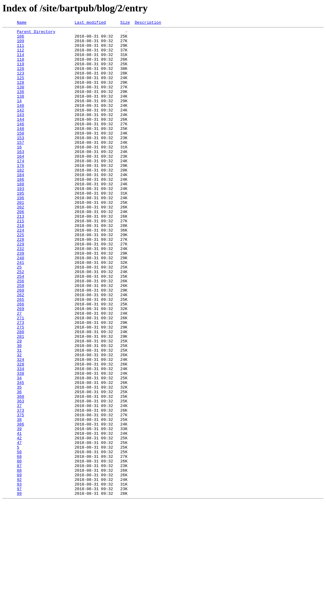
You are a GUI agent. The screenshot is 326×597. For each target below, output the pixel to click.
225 (20, 277)
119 (20, 72)
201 (20, 238)
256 (20, 332)
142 (20, 127)
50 (19, 537)
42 (19, 521)
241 (20, 310)
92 (19, 571)
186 (20, 210)
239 (20, 299)
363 (20, 476)
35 (19, 460)
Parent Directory (36, 33)
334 (20, 438)
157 (20, 166)
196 (20, 233)
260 (20, 343)
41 (19, 515)
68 (19, 543)
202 (20, 244)
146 (20, 144)
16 (19, 172)
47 (19, 526)
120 (20, 77)
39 (19, 510)
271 (20, 377)
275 (20, 388)
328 (20, 432)
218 (20, 266)
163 (20, 177)
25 (19, 316)
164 (20, 183)
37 (19, 482)
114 (20, 61)
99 (19, 587)
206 (20, 249)
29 (19, 404)
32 (19, 421)
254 (20, 327)
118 (20, 66)
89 (19, 565)
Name (21, 23)
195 (20, 227)
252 (20, 321)
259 (20, 338)
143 (20, 133)
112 (20, 55)
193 (20, 221)
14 (19, 116)
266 (20, 360)
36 (19, 465)
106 (20, 39)
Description (148, 23)
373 (20, 487)
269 (20, 366)
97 (19, 582)
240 (20, 305)
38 (19, 499)
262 (20, 349)
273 (20, 382)
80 (19, 548)
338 (20, 443)
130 (20, 100)
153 (20, 160)
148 (20, 149)
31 (19, 415)
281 (20, 399)
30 (19, 410)
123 (20, 83)
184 (20, 205)
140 (20, 122)
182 (20, 199)
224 (20, 271)
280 (20, 393)
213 (20, 255)
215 (20, 260)
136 (20, 105)
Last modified (90, 23)
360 (20, 471)
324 (20, 427)
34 (19, 449)
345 (20, 454)
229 (20, 288)
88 (19, 560)
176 (20, 194)
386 (20, 504)
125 (20, 88)
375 (20, 493)
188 (20, 216)
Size (125, 23)
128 (20, 94)
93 (19, 576)
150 (20, 155)
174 (20, 188)
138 (20, 111)
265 (20, 354)
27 (19, 371)
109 (20, 44)
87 (19, 554)
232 (20, 293)
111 (20, 50)
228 (20, 282)
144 (20, 138)
